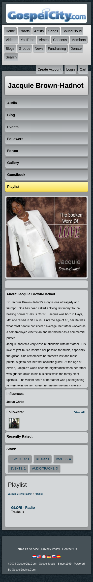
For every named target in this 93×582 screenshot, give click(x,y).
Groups (24, 49)
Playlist (39, 494)
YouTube (27, 40)
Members (78, 40)
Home (10, 31)
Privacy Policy (50, 549)
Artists (39, 31)
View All (79, 412)
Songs (53, 31)
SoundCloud (72, 31)
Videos (11, 40)
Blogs (10, 49)
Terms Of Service (27, 549)
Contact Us (69, 549)
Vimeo (44, 40)
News (39, 49)
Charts (24, 31)
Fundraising (57, 49)
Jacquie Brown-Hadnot (20, 494)
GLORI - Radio (23, 508)
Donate (76, 49)
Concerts (60, 40)
